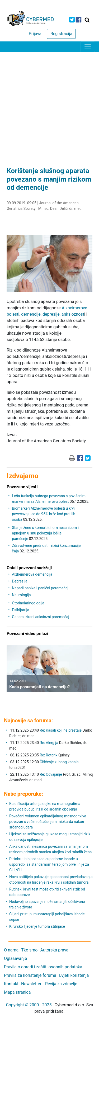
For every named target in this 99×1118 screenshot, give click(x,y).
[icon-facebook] (78, 19)
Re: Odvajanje (51, 774)
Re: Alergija (49, 743)
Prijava (35, 33)
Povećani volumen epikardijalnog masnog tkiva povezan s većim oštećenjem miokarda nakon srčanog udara (47, 821)
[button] (11, 672)
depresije (51, 314)
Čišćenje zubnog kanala (59, 762)
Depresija (19, 581)
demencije (30, 314)
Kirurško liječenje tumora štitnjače (37, 926)
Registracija (61, 33)
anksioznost (73, 314)
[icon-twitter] (72, 19)
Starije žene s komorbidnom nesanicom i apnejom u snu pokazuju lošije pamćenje (45, 533)
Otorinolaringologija (28, 603)
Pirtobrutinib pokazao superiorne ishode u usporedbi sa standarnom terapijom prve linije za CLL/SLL (49, 864)
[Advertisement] (49, 104)
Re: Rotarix (49, 755)
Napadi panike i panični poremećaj (40, 588)
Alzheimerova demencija (32, 574)
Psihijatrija (20, 610)
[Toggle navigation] (87, 46)
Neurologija (21, 595)
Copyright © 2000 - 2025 (28, 1004)
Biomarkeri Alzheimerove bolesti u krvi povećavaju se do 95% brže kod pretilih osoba (43, 514)
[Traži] (87, 20)
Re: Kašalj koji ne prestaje (61, 730)
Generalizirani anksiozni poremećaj (40, 617)
